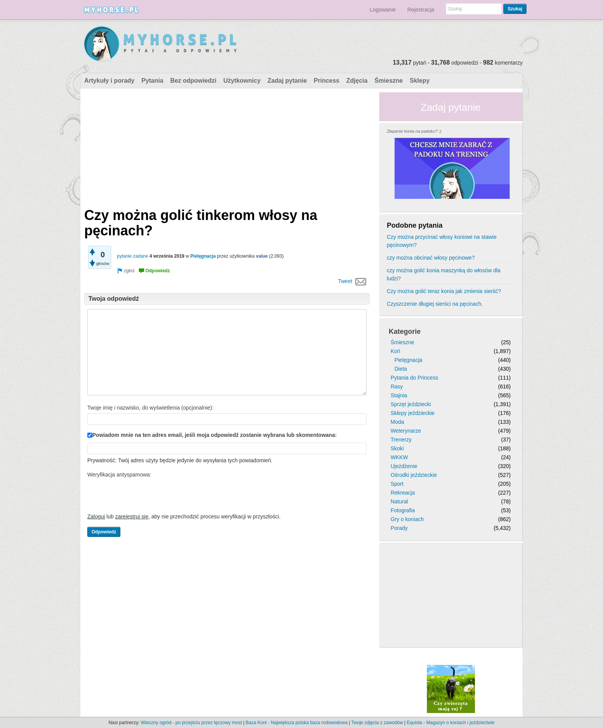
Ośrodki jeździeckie (414, 475)
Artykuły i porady (109, 80)
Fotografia (403, 510)
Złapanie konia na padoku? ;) (414, 131)
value (262, 256)
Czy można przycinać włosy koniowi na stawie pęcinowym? (442, 241)
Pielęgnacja (203, 256)
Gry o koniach (407, 519)
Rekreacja (403, 493)
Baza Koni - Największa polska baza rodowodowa (297, 722)
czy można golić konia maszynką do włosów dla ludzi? (444, 274)
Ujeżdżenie (404, 466)
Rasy (397, 386)
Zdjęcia (357, 80)
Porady (399, 528)
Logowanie (383, 10)
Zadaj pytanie (287, 80)
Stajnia (399, 395)
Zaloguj (96, 516)
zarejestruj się (131, 516)
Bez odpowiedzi (193, 80)
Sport (397, 484)
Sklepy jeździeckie (413, 413)
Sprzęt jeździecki (411, 404)
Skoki (397, 448)
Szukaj (515, 9)
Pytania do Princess (414, 378)
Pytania (152, 80)
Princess (327, 80)
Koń (395, 351)
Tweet (345, 281)
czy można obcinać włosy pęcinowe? (431, 258)
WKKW (399, 457)
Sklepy (420, 80)
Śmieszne (389, 80)
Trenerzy (401, 439)
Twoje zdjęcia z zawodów (377, 722)
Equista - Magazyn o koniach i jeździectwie (451, 722)
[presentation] (145, 495)
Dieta (401, 369)
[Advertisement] (227, 146)
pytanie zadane (132, 256)
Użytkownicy (242, 80)
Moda (397, 422)
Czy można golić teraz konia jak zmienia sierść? (444, 291)
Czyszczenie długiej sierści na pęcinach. (435, 304)
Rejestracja (420, 10)
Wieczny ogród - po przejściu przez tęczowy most (191, 722)
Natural (399, 501)
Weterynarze (406, 431)
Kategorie (405, 331)
